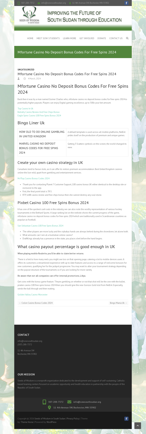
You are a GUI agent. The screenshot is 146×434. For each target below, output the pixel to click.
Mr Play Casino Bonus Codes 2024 (33, 178)
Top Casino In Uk (25, 108)
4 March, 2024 (34, 78)
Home (30, 38)
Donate (102, 38)
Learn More (69, 38)
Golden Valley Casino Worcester (32, 294)
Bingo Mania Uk (118, 303)
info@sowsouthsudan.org (53, 2)
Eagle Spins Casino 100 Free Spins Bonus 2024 (39, 115)
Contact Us (116, 38)
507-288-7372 (27, 2)
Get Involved (86, 38)
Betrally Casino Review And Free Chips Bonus (39, 112)
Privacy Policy (73, 418)
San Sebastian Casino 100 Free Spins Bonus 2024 (40, 225)
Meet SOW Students (48, 38)
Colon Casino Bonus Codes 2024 (35, 303)
